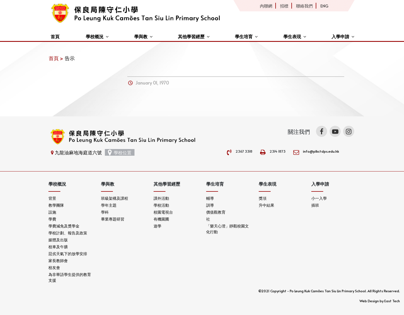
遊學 (157, 226)
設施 (52, 212)
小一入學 (319, 198)
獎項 (262, 198)
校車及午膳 (58, 246)
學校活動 (161, 205)
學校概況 (94, 36)
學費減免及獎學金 (63, 226)
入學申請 (340, 36)
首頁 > (56, 58)
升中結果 (266, 205)
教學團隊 (56, 205)
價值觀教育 (216, 212)
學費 (52, 219)
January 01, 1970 (152, 85)
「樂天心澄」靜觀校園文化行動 (227, 228)
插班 (315, 205)
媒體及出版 (58, 239)
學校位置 (119, 152)
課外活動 (161, 198)
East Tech (392, 300)
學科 (105, 212)
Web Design (369, 300)
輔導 (210, 198)
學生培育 (244, 36)
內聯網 (266, 6)
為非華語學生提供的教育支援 (69, 277)
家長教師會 (58, 260)
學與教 (140, 36)
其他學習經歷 (191, 36)
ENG (324, 6)
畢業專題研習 (112, 219)
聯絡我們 (304, 6)
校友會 (54, 267)
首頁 (55, 36)
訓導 (210, 205)
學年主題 (108, 205)
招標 (284, 6)
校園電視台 (163, 212)
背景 (52, 198)
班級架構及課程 (114, 198)
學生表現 (292, 36)
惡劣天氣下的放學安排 (67, 253)
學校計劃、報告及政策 (67, 232)
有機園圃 (161, 219)
